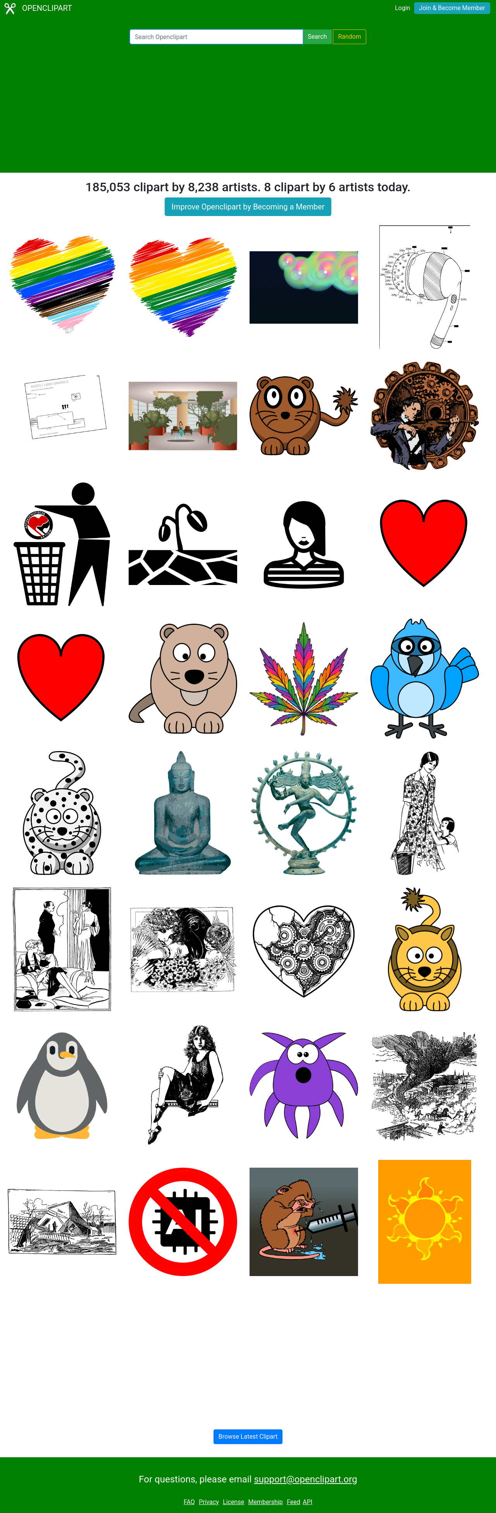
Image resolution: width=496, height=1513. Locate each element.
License (233, 1502)
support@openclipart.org (305, 1479)
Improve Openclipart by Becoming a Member (247, 206)
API (307, 1502)
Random (349, 36)
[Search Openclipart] (216, 36)
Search (317, 36)
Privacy (209, 1502)
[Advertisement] (248, 108)
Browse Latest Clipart (248, 1436)
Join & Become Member (452, 8)
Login (402, 8)
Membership (265, 1502)
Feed (293, 1502)
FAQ (189, 1502)
